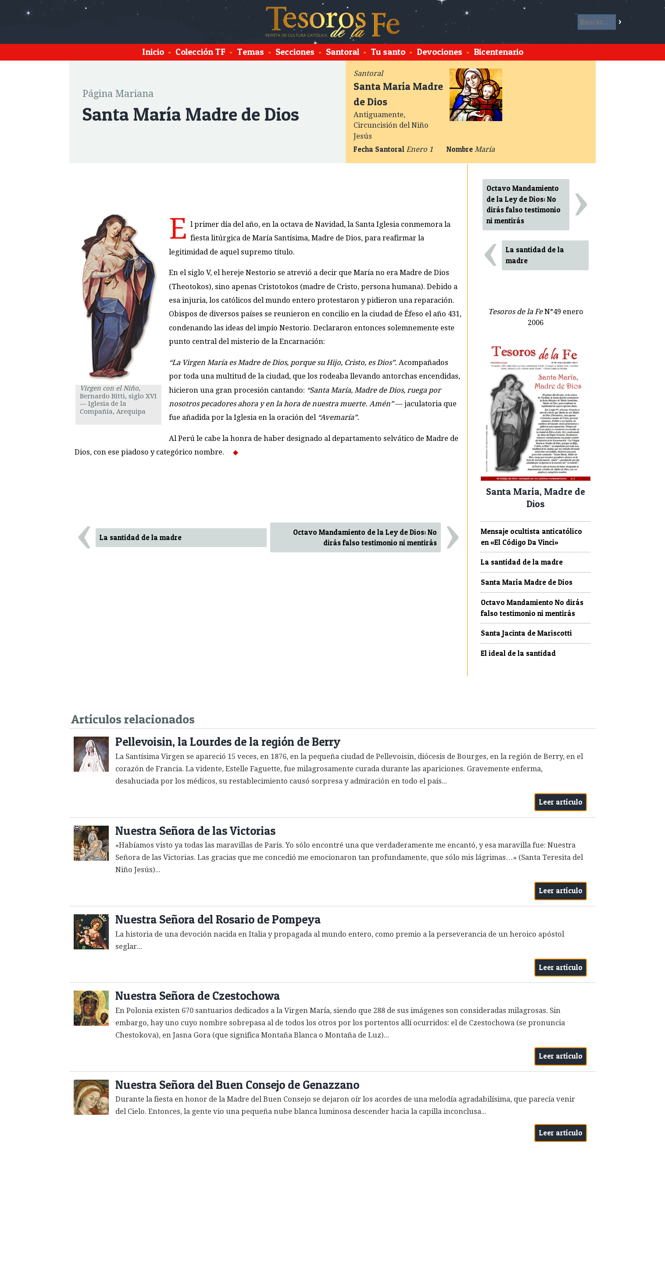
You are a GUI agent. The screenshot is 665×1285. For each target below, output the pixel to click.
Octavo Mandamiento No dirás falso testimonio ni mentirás (532, 608)
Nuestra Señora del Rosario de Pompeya (218, 919)
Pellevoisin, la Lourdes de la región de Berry (227, 741)
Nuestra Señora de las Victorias (195, 830)
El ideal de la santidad (518, 653)
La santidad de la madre (141, 537)
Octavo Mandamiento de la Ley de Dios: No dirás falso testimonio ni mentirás (365, 538)
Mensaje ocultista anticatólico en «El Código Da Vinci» (531, 537)
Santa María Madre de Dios (526, 582)
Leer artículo (561, 802)
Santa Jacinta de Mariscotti (526, 633)
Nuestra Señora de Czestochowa (197, 995)
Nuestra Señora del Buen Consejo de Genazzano (237, 1084)
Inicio (153, 52)
